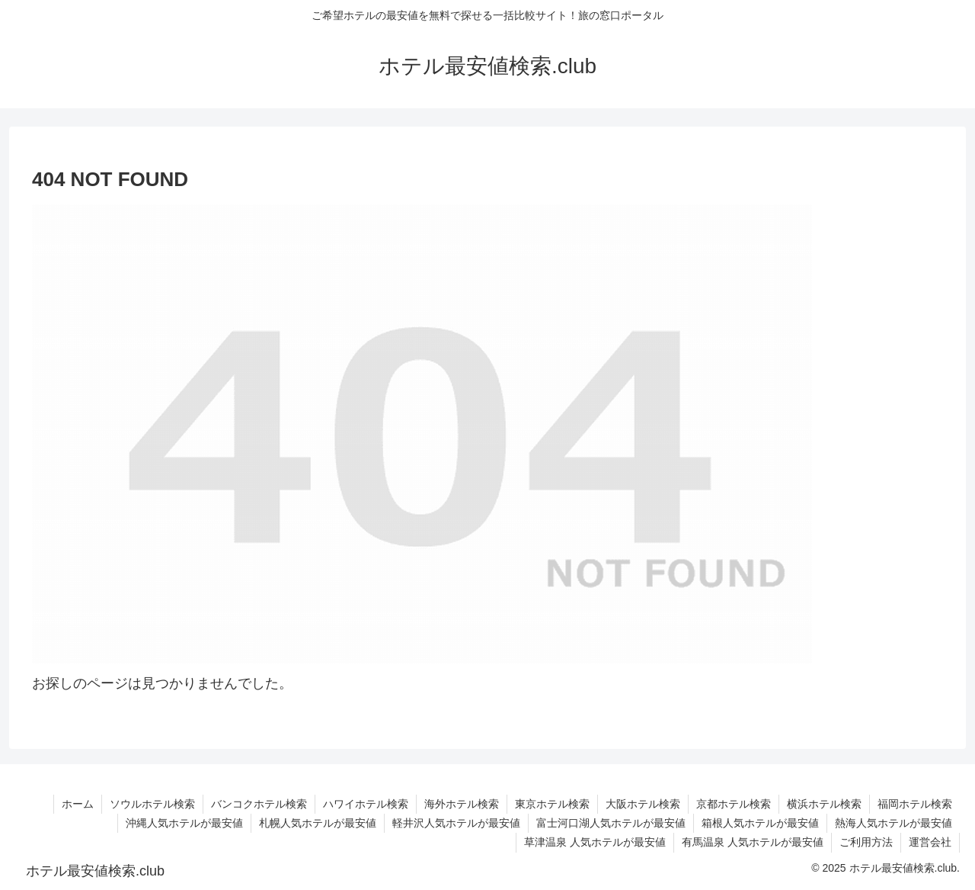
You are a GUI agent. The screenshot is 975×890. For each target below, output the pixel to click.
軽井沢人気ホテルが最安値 (456, 823)
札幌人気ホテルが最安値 (317, 823)
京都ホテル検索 (733, 804)
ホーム (78, 804)
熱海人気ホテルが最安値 (893, 823)
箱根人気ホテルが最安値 (760, 823)
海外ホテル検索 (461, 804)
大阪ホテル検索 (643, 804)
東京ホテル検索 (552, 804)
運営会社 (930, 842)
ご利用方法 (866, 842)
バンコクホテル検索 (259, 804)
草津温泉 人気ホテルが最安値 (595, 842)
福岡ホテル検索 (915, 804)
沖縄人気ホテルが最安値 (184, 823)
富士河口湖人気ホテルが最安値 (611, 823)
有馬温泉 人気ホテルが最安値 (752, 842)
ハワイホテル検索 (365, 804)
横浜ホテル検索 (824, 804)
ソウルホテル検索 (152, 804)
